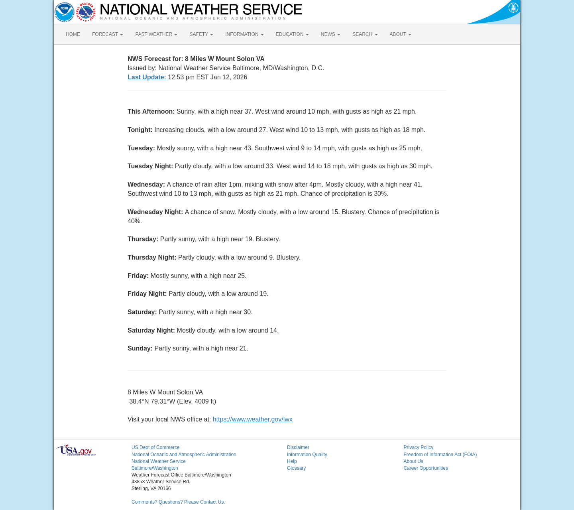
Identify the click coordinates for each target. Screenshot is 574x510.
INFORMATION (244, 34)
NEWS (330, 34)
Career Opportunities (426, 468)
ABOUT (400, 34)
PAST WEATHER (156, 34)
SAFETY (201, 34)
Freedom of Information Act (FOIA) (440, 454)
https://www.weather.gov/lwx (253, 419)
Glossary (296, 468)
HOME (73, 34)
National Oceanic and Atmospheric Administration (184, 454)
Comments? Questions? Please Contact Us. (178, 502)
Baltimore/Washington (155, 468)
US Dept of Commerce (156, 447)
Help (292, 461)
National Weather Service (159, 461)
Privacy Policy (419, 447)
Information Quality (307, 454)
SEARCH (364, 34)
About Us (413, 461)
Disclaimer (298, 447)
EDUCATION (292, 34)
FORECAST (107, 34)
